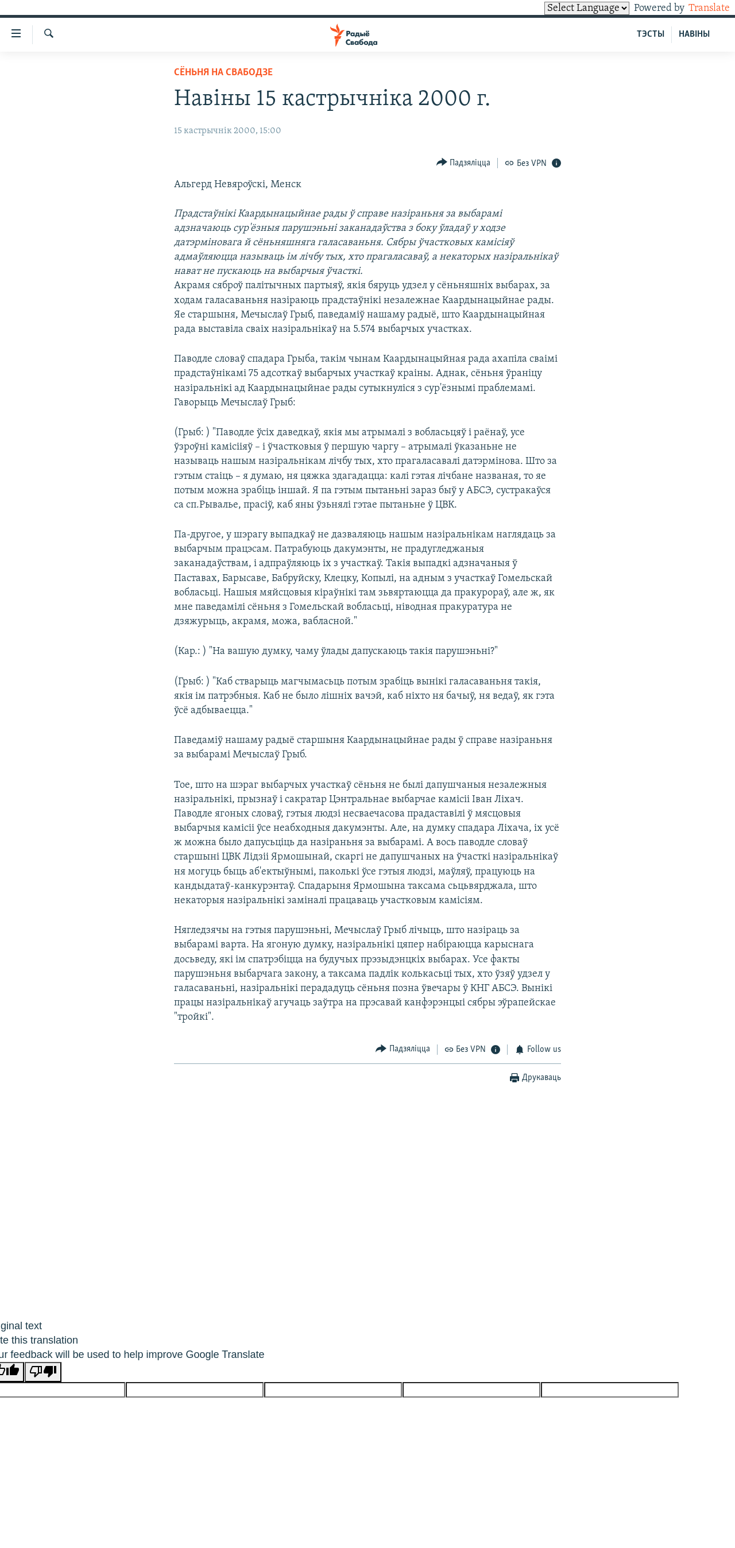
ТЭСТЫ (650, 34)
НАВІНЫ (694, 34)
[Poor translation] (43, 1372)
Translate (698, 8)
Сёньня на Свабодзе (223, 72)
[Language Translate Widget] (567, 8)
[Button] (463, 163)
